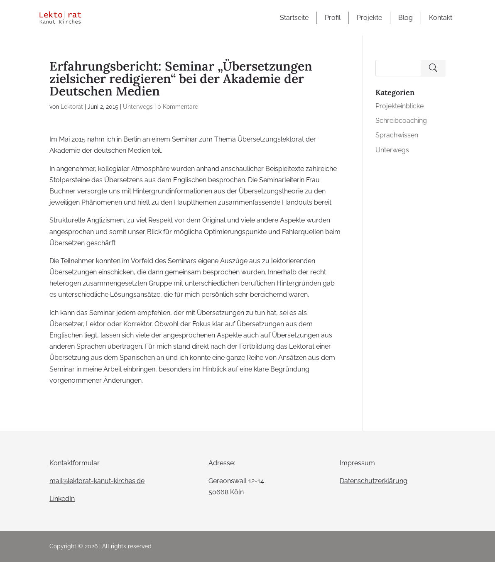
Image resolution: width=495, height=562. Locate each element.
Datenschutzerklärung (373, 481)
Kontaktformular (74, 463)
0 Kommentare (177, 106)
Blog (405, 18)
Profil (333, 18)
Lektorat (72, 106)
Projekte (369, 18)
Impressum (357, 463)
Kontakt (440, 18)
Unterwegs (138, 106)
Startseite (294, 18)
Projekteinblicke (399, 106)
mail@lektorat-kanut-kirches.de (97, 481)
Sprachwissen (396, 135)
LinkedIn (62, 499)
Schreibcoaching (401, 121)
